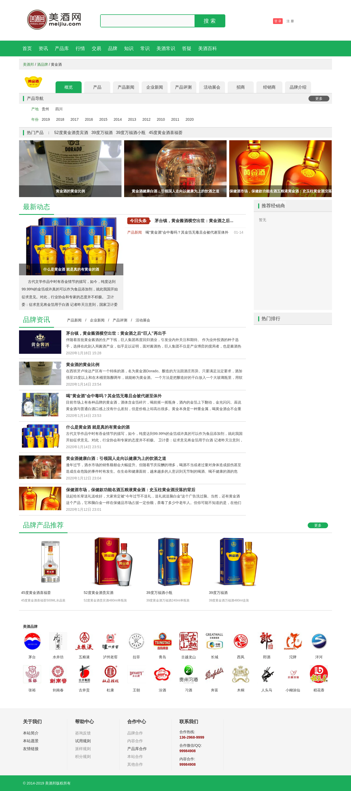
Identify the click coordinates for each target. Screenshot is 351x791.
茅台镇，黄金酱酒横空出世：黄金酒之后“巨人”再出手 (116, 333)
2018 (60, 119)
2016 (89, 119)
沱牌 (292, 657)
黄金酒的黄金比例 (82, 364)
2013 (132, 119)
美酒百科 (207, 48)
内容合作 (135, 741)
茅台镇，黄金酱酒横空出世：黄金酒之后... (194, 220)
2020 (190, 119)
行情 (80, 48)
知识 (129, 48)
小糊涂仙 (293, 690)
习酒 (188, 690)
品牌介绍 (298, 87)
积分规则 (83, 756)
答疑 (186, 48)
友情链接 (31, 748)
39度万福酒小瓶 (131, 132)
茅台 (32, 657)
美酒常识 (165, 48)
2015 (103, 119)
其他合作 (135, 764)
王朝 (136, 690)
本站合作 (135, 756)
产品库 (62, 48)
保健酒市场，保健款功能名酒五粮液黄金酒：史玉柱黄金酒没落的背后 (130, 490)
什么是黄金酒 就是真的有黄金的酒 (98, 427)
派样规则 (83, 748)
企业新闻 (154, 87)
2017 (74, 119)
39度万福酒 (102, 132)
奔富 (214, 690)
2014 (118, 119)
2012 (146, 119)
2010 (161, 119)
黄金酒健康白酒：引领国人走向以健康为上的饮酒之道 (116, 458)
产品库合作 (137, 748)
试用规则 (83, 741)
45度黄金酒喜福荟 (166, 132)
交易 (96, 48)
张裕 (32, 690)
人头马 (266, 690)
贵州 (45, 109)
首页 (27, 48)
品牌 (112, 48)
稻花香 (318, 690)
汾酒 (162, 690)
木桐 (240, 690)
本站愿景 (31, 741)
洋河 (319, 657)
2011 (175, 119)
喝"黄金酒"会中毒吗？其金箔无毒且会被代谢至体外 (187, 232)
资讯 (43, 48)
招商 (241, 87)
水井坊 (58, 657)
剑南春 (58, 690)
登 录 (277, 21)
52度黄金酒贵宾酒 (71, 132)
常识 (145, 48)
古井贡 (84, 690)
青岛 (162, 657)
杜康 (110, 690)
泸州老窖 (110, 657)
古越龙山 (188, 657)
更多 (319, 98)
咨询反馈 (83, 733)
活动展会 (212, 87)
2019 (46, 119)
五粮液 (84, 657)
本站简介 (31, 733)
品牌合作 (135, 733)
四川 (59, 109)
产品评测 (183, 87)
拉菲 (136, 657)
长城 (214, 657)
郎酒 (266, 657)
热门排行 (271, 318)
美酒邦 (28, 64)
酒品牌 (42, 64)
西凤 (240, 657)
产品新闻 (126, 87)
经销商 (269, 87)
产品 (97, 87)
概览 (68, 87)
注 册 (290, 21)
